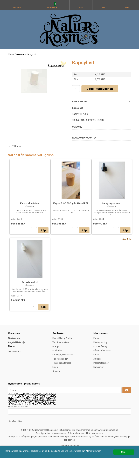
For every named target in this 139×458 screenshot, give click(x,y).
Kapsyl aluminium (29, 203)
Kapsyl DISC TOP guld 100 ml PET (70, 203)
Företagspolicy (100, 342)
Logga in (17, 7)
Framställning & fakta (62, 338)
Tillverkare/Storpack (61, 363)
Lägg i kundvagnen (100, 88)
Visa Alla (126, 239)
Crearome (20, 54)
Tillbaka (14, 146)
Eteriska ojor (14, 338)
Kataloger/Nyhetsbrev (62, 354)
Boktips (55, 346)
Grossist (56, 371)
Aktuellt (97, 359)
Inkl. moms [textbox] (13, 351)
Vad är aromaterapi (61, 342)
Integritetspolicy (101, 363)
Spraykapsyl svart (111, 203)
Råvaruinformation (102, 350)
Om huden (57, 350)
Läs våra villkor (15, 421)
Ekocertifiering (100, 346)
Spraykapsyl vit (30, 282)
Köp (43, 230)
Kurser (96, 354)
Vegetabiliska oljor (17, 342)
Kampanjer (98, 367)
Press (96, 338)
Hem (10, 54)
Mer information (93, 451)
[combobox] (15, 351)
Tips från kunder (60, 359)
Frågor (55, 367)
